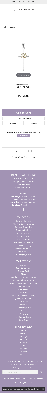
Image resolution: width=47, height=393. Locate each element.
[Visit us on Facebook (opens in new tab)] (23, 209)
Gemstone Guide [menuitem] (24, 236)
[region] (23, 57)
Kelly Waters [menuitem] (23, 301)
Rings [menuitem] (23, 330)
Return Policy (9, 378)
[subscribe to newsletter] (41, 372)
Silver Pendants (10, 27)
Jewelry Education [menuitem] (23, 221)
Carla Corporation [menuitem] (23, 268)
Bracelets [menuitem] (23, 342)
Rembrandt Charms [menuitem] (23, 317)
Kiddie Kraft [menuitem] (23, 305)
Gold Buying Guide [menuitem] (23, 254)
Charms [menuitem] (23, 349)
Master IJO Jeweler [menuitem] (23, 308)
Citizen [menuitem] (23, 274)
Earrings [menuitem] (23, 336)
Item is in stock (23, 135)
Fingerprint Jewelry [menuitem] (23, 286)
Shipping (13, 123)
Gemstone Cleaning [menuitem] (23, 248)
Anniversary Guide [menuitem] (23, 251)
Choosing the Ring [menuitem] (23, 230)
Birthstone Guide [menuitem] (23, 233)
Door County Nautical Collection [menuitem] (23, 283)
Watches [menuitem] (23, 352)
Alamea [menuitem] (23, 265)
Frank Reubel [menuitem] (23, 289)
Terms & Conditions (36, 378)
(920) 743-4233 (23, 87)
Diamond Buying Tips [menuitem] (23, 227)
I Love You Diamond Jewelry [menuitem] (23, 295)
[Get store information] (23, 187)
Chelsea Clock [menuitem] (23, 271)
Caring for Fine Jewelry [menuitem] (23, 242)
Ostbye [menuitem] (23, 311)
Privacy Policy (21, 378)
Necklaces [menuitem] (23, 339)
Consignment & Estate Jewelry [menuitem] (23, 277)
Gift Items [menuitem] (23, 355)
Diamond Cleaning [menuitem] (23, 245)
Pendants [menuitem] (23, 333)
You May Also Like (23, 157)
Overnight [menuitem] (23, 314)
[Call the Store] (23, 184)
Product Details (23, 151)
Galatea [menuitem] (23, 292)
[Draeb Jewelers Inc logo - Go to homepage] (23, 10)
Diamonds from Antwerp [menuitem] (23, 280)
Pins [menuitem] (23, 345)
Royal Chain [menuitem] (23, 320)
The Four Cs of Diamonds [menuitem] (23, 224)
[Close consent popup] (43, 389)
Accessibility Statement (23, 383)
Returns (34, 123)
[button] (12, 2)
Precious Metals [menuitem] (23, 239)
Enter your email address (23, 368)
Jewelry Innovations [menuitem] (24, 298)
